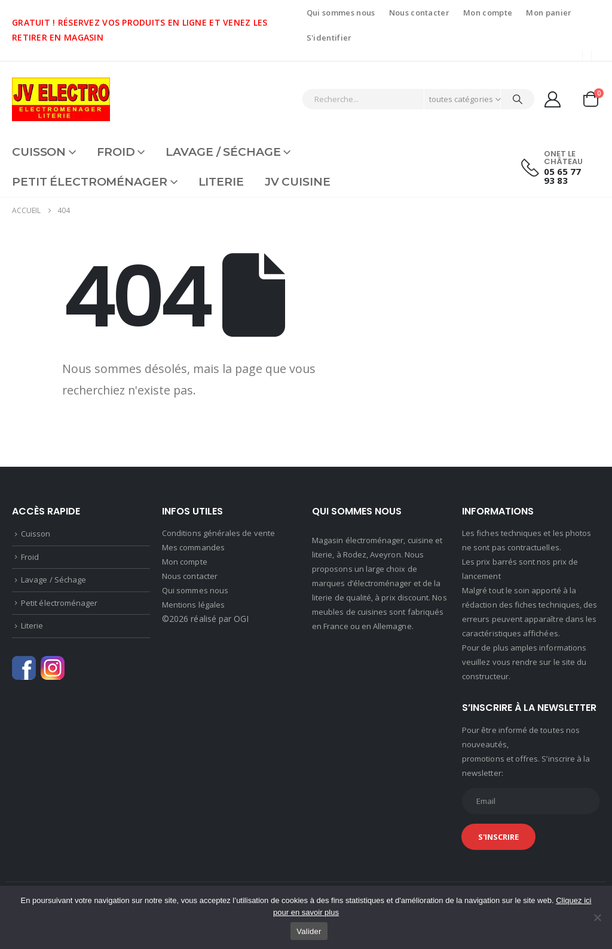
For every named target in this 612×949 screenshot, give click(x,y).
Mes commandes (193, 547)
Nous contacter (419, 12)
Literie (221, 182)
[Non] (597, 917)
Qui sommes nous (341, 12)
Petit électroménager (89, 182)
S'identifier (329, 37)
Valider (308, 931)
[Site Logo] (61, 99)
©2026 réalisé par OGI (205, 618)
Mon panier (548, 12)
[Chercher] (517, 99)
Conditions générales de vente (218, 533)
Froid (115, 152)
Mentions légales (193, 604)
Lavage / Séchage (223, 152)
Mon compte (487, 12)
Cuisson (39, 152)
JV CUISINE (298, 182)
